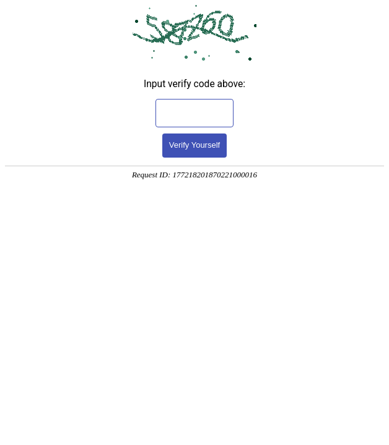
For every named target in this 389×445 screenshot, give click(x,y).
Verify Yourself (194, 145)
